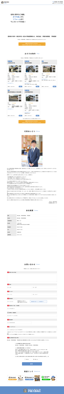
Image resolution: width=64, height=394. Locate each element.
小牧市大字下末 (11, 62)
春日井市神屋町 (28, 62)
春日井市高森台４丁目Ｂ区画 (14, 92)
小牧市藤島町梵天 (29, 92)
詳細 (20, 86)
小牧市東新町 (45, 62)
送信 (31, 364)
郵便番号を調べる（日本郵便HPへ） (38, 301)
